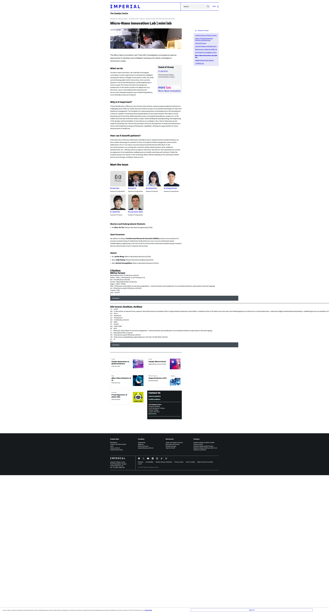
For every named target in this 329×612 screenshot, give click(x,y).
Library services (115, 448)
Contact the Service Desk (118, 444)
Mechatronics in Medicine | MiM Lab (206, 49)
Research (142, 19)
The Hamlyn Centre (119, 13)
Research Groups (150, 19)
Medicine (141, 444)
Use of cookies (190, 462)
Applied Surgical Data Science (204, 60)
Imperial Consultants (200, 450)
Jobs (111, 446)
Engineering (141, 442)
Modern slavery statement (164, 462)
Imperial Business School (145, 448)
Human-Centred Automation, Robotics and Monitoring (204, 39)
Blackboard (113, 442)
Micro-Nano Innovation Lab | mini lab (165, 19)
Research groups (123, 19)
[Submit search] (208, 6)
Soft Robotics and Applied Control (205, 52)
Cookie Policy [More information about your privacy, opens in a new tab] (148, 610)
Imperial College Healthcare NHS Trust (205, 448)
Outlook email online (116, 450)
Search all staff (170, 448)
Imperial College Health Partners (203, 446)
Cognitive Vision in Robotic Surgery (206, 35)
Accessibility (149, 462)
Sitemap (140, 462)
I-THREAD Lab (199, 63)
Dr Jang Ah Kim (163, 71)
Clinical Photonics (200, 43)
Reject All (251, 610)
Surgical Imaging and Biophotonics (206, 46)
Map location (152, 413)
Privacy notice (179, 462)
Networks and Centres (172, 444)
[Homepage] (145, 6)
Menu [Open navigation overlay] (216, 6)
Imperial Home (113, 19)
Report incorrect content (205, 462)
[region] (164, 610)
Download (115, 298)
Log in (140, 464)
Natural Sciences (143, 446)
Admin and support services (174, 442)
